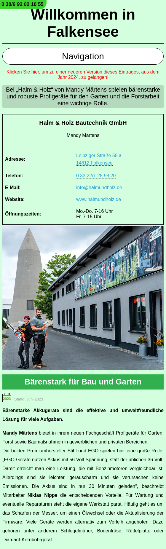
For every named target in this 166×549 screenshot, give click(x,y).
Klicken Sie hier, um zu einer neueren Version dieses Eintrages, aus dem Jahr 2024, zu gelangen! (83, 74)
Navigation (83, 56)
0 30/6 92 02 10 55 (22, 4)
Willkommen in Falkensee (83, 23)
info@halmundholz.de (99, 187)
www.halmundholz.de (98, 199)
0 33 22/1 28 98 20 (96, 175)
